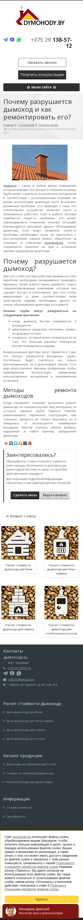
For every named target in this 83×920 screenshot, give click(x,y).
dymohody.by (54, 243)
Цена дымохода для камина (24, 730)
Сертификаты (14, 816)
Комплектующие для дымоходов (27, 782)
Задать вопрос (55, 495)
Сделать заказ (25, 495)
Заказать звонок (42, 62)
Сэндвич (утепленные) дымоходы (28, 773)
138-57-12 (51, 42)
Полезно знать (15, 825)
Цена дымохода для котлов (24, 739)
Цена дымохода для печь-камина (28, 721)
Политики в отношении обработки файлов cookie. (35, 887)
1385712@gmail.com (21, 679)
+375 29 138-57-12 (19, 668)
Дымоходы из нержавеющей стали (29, 764)
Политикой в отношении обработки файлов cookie (39, 865)
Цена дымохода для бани (22, 712)
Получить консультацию (42, 74)
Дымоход (9, 186)
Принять (41, 899)
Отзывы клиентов (17, 807)
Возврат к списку (21, 516)
